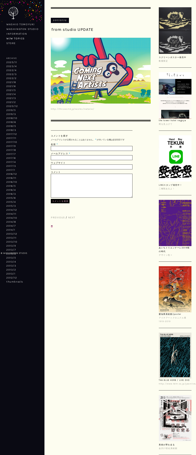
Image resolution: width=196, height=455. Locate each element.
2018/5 (11, 126)
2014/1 (10, 229)
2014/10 (11, 217)
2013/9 (11, 245)
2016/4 (11, 190)
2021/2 (11, 102)
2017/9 (11, 146)
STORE (11, 43)
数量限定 (163, 61)
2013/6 (11, 253)
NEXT (71, 221)
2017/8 (11, 150)
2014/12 (11, 209)
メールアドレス (59, 153)
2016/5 (11, 186)
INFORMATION (16, 33)
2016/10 (11, 182)
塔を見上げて (166, 124)
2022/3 (11, 74)
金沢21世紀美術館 (168, 448)
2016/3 (11, 193)
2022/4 (11, 70)
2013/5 (11, 257)
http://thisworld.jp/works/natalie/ (72, 109)
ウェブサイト (58, 163)
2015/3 (11, 205)
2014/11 (11, 213)
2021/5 (11, 90)
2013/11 (11, 237)
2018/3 (11, 130)
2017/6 (11, 158)
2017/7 (11, 154)
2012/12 (11, 277)
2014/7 (11, 225)
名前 (53, 144)
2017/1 (10, 170)
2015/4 (11, 201)
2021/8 (11, 82)
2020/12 (12, 106)
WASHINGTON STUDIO (22, 29)
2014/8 (11, 221)
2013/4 (11, 261)
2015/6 (11, 197)
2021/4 (11, 94)
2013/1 (10, 273)
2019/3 (11, 114)
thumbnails (14, 281)
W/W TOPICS (15, 38)
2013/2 (11, 269)
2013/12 (11, 233)
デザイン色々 (166, 255)
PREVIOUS (58, 221)
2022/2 (11, 78)
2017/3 (11, 166)
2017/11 (11, 138)
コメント (56, 172)
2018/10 (11, 118)
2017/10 (11, 142)
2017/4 (11, 162)
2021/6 (11, 86)
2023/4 (11, 66)
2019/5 (11, 110)
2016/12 (11, 174)
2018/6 (11, 122)
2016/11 (11, 178)
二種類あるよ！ (167, 189)
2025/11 (11, 62)
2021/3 (11, 98)
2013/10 (11, 241)
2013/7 (11, 249)
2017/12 (11, 134)
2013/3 (11, 265)
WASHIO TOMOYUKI (20, 24)
